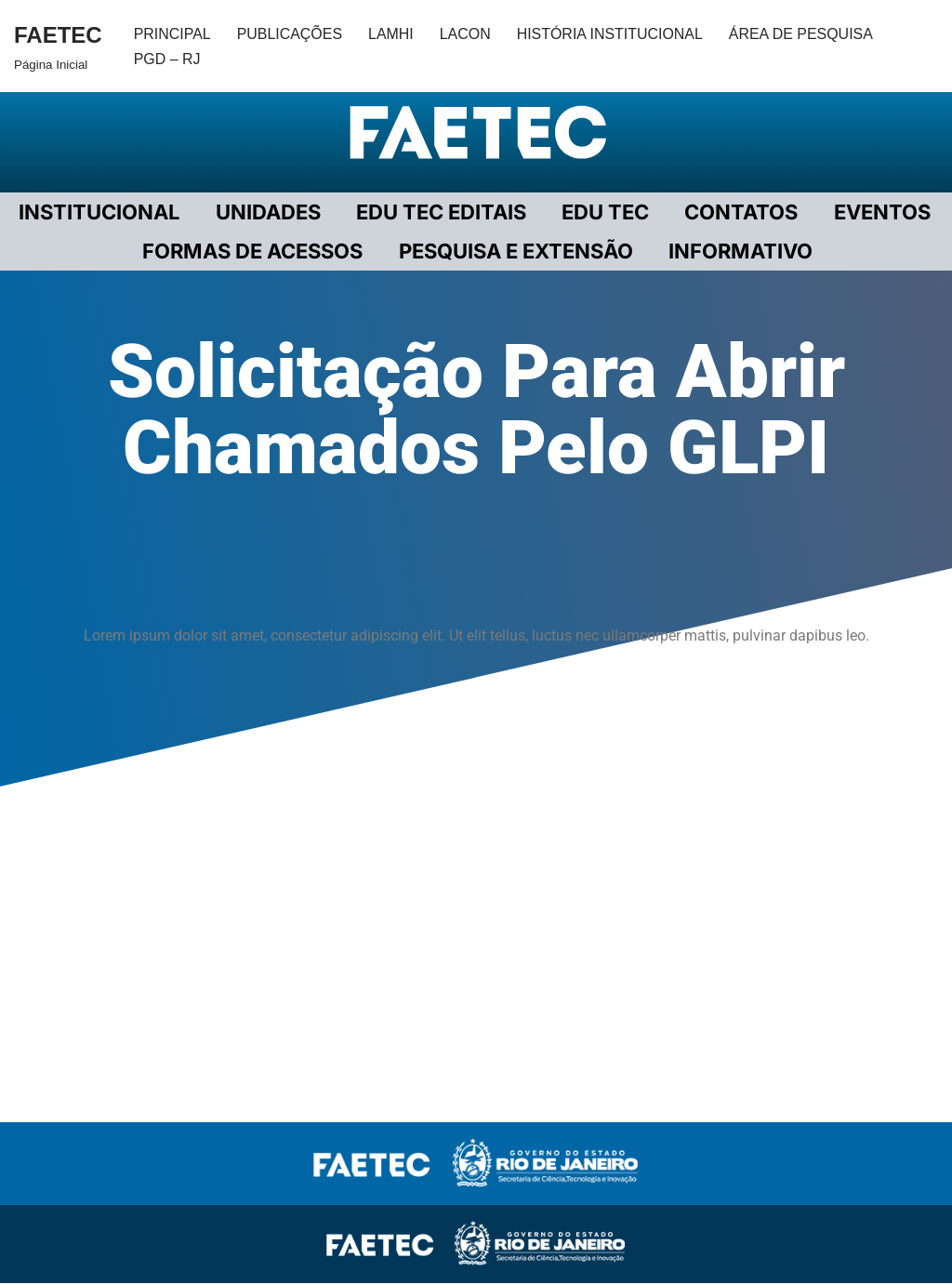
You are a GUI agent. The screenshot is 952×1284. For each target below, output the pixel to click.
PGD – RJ (167, 59)
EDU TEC (604, 212)
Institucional (101, 212)
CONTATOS (739, 212)
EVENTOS (878, 212)
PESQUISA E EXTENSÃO (516, 251)
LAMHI (392, 34)
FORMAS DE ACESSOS (254, 251)
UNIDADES (269, 212)
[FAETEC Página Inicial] (58, 46)
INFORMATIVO (740, 251)
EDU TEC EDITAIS (441, 212)
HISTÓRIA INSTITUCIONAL (611, 34)
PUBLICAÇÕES (290, 34)
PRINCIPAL (172, 34)
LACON (466, 34)
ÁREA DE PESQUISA (803, 34)
